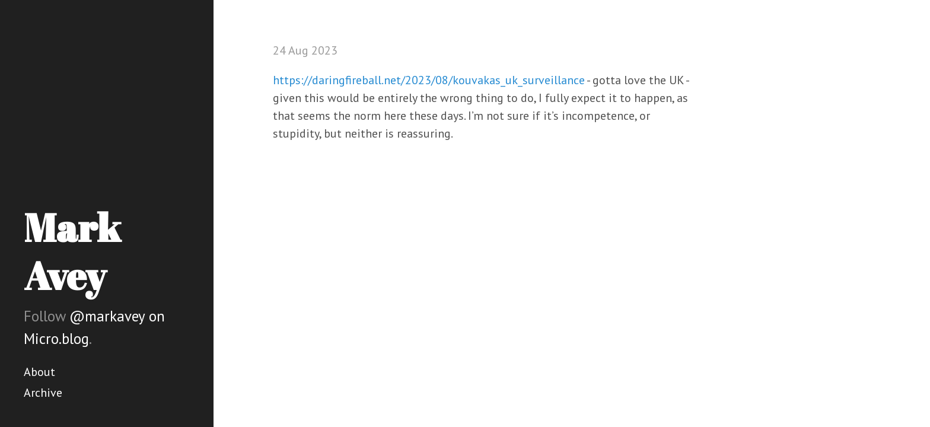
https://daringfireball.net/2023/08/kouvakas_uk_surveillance (429, 80)
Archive (43, 392)
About (39, 372)
